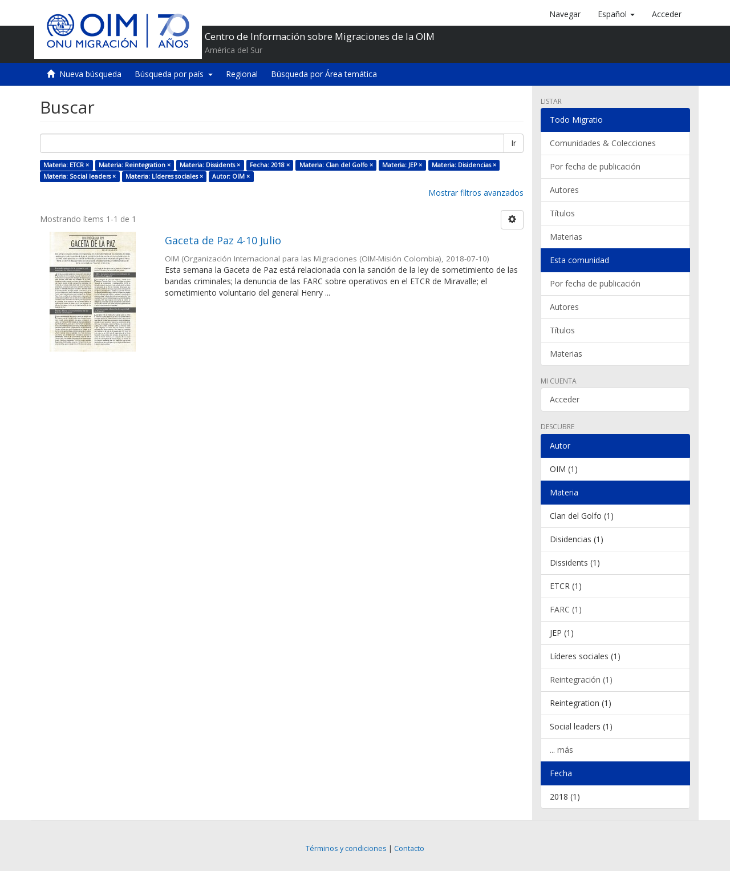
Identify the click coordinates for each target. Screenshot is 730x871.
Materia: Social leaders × (79, 176)
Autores (564, 189)
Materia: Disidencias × (464, 165)
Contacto (409, 848)
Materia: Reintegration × (135, 165)
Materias (566, 236)
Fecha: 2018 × (270, 165)
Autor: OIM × (231, 176)
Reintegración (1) (581, 679)
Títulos (562, 213)
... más (561, 749)
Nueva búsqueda (90, 73)
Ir (513, 143)
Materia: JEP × (402, 165)
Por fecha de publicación (595, 166)
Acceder (564, 399)
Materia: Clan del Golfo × (336, 165)
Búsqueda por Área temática (324, 73)
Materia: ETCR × (66, 165)
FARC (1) (566, 609)
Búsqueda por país (174, 73)
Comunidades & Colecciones (603, 143)
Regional (242, 73)
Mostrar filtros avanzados (476, 192)
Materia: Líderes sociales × (164, 176)
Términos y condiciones (346, 848)
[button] (616, 14)
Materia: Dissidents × (210, 165)
